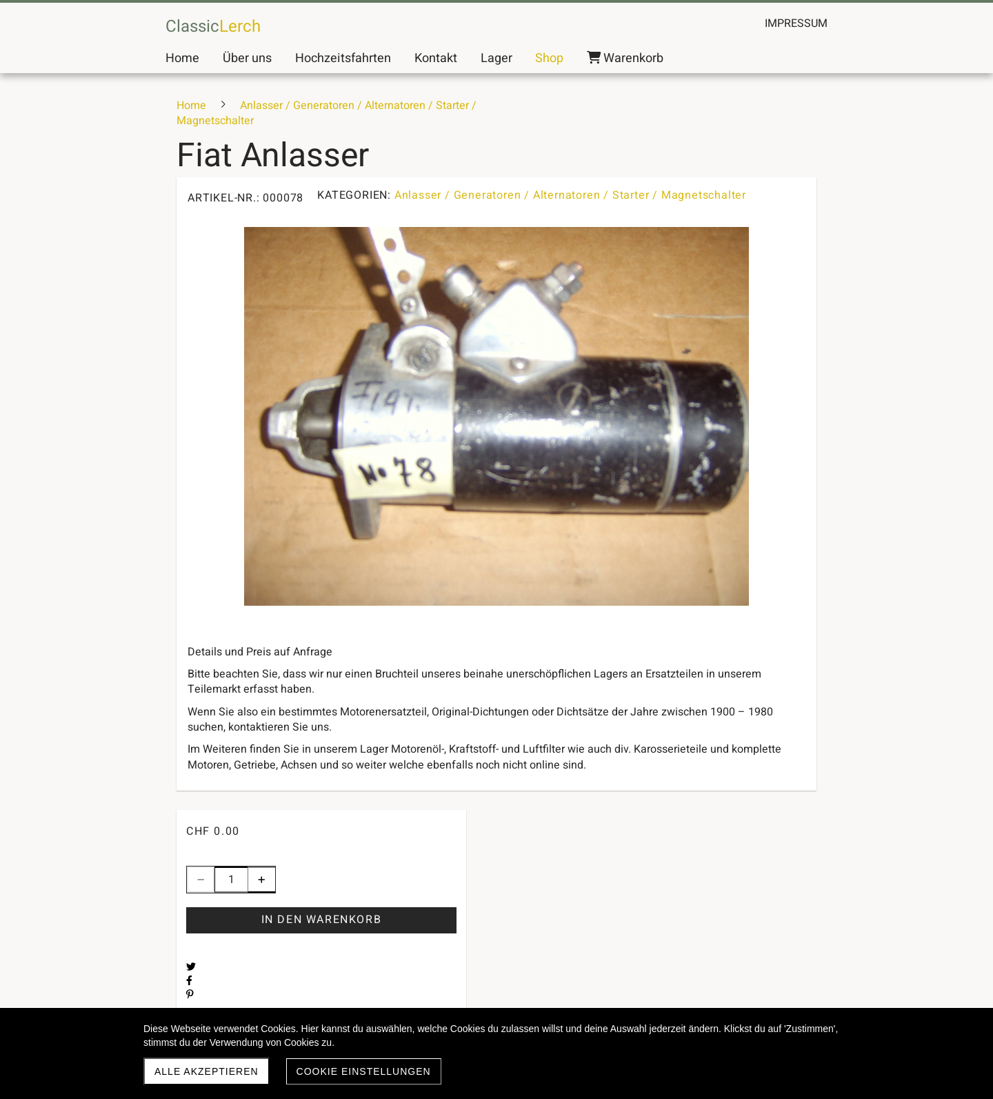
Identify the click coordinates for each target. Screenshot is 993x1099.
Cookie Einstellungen (364, 1071)
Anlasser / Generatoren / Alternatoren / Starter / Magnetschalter (570, 195)
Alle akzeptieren (206, 1071)
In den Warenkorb (321, 919)
